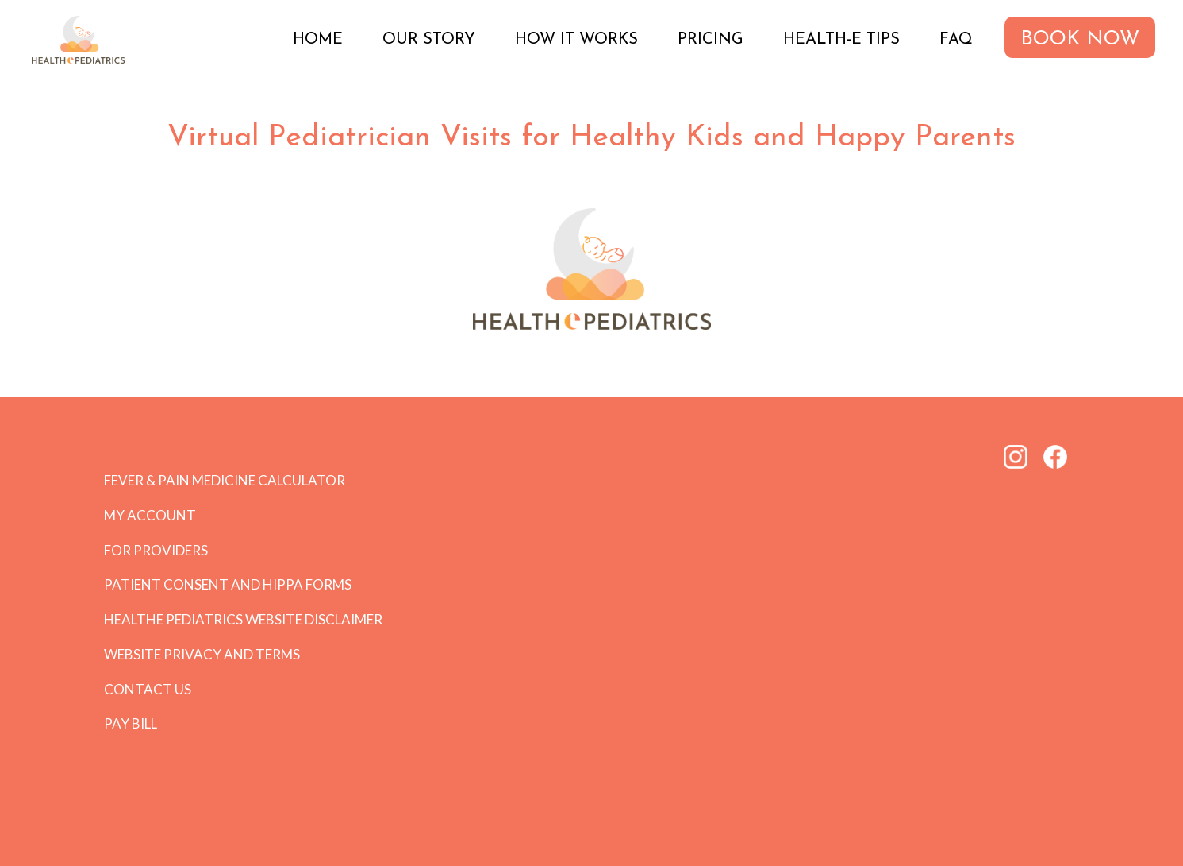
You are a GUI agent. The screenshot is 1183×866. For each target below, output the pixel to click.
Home (318, 40)
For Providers (156, 550)
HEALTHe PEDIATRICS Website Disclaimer (243, 619)
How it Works (576, 40)
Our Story (428, 40)
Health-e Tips (841, 40)
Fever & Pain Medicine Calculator (224, 480)
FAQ (956, 40)
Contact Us (147, 689)
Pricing (710, 40)
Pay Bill (130, 723)
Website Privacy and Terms (202, 654)
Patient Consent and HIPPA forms (227, 584)
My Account (150, 515)
